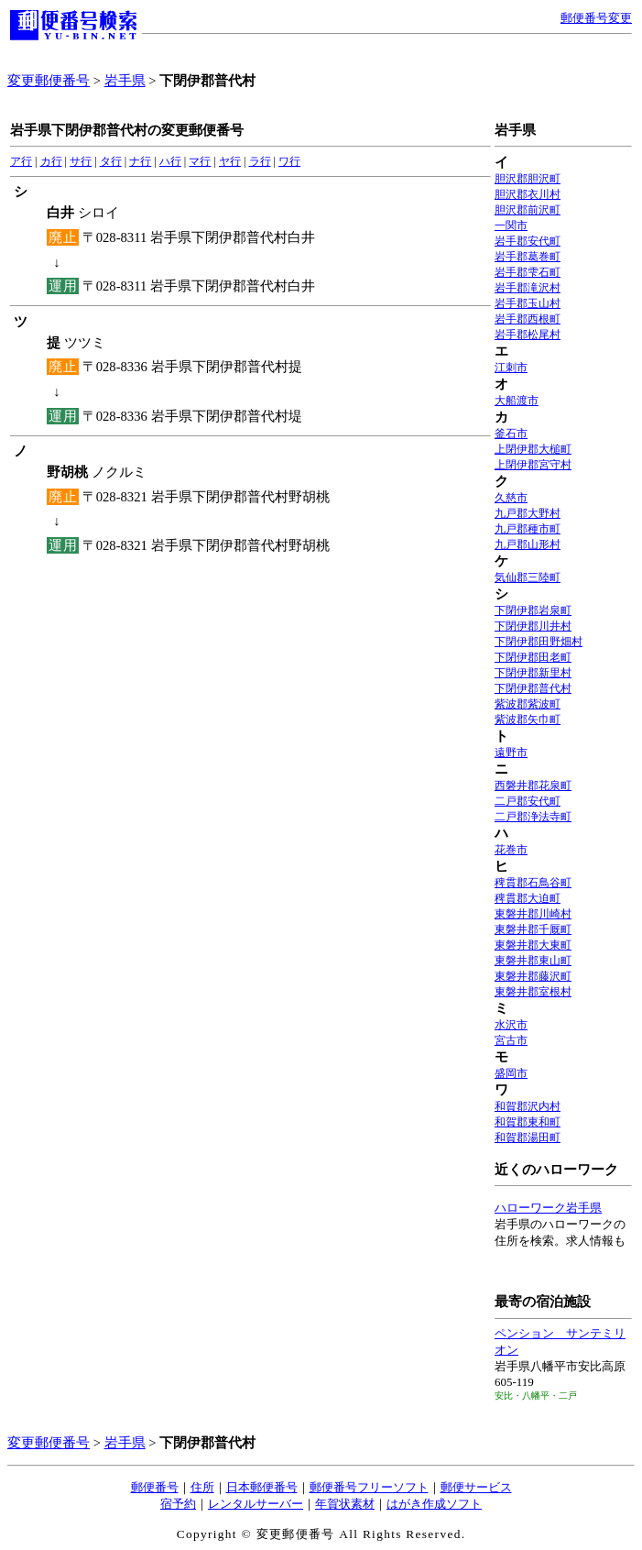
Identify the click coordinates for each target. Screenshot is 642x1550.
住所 (202, 1487)
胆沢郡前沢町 (527, 209)
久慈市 (511, 497)
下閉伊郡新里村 (533, 672)
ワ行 (289, 161)
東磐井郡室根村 (533, 991)
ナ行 (140, 161)
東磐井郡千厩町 (533, 929)
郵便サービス (476, 1487)
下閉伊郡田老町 (533, 657)
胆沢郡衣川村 (527, 194)
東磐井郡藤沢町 (533, 976)
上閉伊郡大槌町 (533, 449)
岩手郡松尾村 (527, 334)
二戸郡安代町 (527, 801)
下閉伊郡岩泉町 (533, 610)
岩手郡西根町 (527, 319)
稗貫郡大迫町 (527, 898)
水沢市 (511, 1024)
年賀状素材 (345, 1504)
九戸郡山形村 (527, 544)
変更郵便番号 (48, 80)
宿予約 (178, 1504)
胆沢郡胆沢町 (527, 178)
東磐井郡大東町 (533, 945)
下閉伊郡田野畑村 (538, 641)
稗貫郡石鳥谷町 (533, 882)
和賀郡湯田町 (527, 1137)
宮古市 (511, 1040)
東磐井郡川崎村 (533, 913)
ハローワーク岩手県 (548, 1208)
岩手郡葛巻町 (527, 256)
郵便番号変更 (596, 18)
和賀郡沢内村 (527, 1106)
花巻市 (511, 849)
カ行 (51, 161)
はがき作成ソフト (434, 1504)
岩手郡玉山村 (527, 303)
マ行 (200, 161)
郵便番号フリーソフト (369, 1487)
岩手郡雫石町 (527, 272)
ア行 (21, 161)
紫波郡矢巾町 (527, 719)
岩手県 (125, 80)
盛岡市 (511, 1073)
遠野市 (511, 752)
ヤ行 (230, 161)
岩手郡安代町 (527, 241)
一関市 (511, 225)
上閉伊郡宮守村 (533, 464)
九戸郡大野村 (527, 513)
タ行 (111, 161)
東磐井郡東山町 (533, 960)
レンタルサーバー (255, 1504)
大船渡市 (517, 400)
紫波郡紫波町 (527, 704)
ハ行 (170, 161)
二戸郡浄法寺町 (533, 816)
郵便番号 (155, 1487)
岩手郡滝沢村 (527, 287)
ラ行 (260, 161)
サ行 (81, 161)
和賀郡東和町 (527, 1122)
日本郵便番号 (262, 1487)
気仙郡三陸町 (527, 577)
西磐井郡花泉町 (533, 785)
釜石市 (511, 433)
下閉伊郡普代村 (533, 688)
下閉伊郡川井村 (533, 626)
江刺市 (511, 367)
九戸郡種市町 (527, 528)
